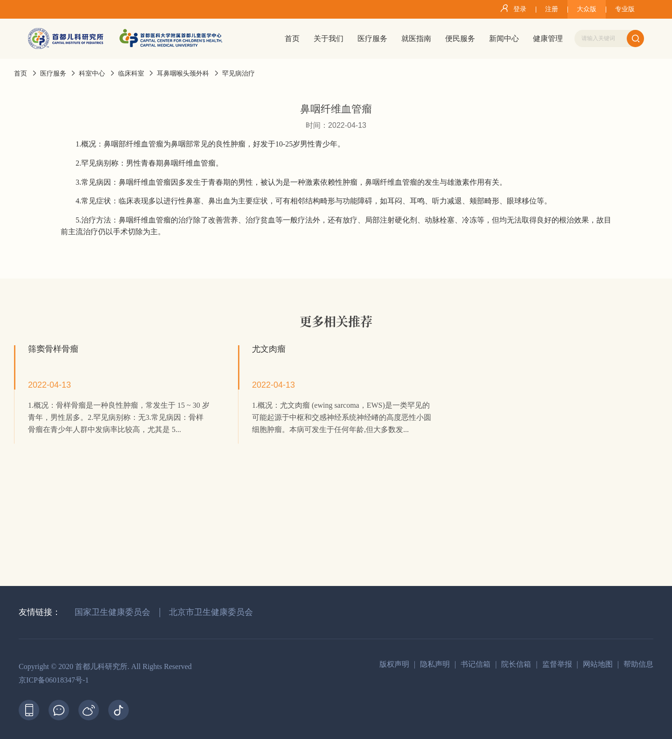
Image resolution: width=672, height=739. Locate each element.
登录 (511, 8)
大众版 (586, 9)
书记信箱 (475, 664)
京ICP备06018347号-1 (54, 680)
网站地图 (598, 664)
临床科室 (131, 73)
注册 (551, 9)
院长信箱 (516, 664)
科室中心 (92, 73)
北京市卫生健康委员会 (211, 612)
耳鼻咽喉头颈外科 (183, 73)
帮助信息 (638, 664)
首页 (20, 73)
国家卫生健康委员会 (112, 612)
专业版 (625, 9)
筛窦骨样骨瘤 (53, 349)
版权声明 (394, 664)
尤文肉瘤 (269, 349)
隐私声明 (435, 664)
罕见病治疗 (238, 73)
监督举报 (557, 664)
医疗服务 (53, 73)
